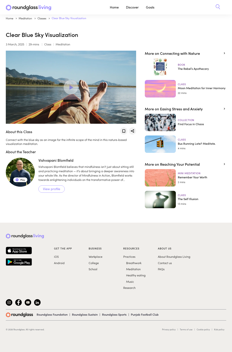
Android (59, 263)
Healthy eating (136, 275)
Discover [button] (132, 7)
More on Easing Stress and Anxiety (174, 108)
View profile (51, 189)
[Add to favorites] (123, 131)
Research (129, 288)
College (94, 263)
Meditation (133, 269)
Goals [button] (150, 7)
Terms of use (186, 329)
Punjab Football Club (145, 314)
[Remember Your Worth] (185, 177)
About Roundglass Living (174, 256)
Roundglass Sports (114, 314)
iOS (56, 256)
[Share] (132, 131)
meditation (26, 18)
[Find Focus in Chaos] (185, 122)
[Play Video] (71, 87)
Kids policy (219, 329)
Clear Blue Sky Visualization (69, 18)
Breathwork (133, 263)
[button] (218, 7)
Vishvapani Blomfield (55, 160)
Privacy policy (169, 329)
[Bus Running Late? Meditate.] (185, 144)
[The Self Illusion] (185, 199)
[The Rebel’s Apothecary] (185, 67)
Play (20, 179)
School (93, 269)
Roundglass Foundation (52, 314)
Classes (42, 18)
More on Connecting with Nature (172, 53)
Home (114, 7)
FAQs (161, 269)
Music (130, 281)
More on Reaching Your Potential (172, 164)
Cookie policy (203, 329)
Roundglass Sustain (85, 314)
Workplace (95, 256)
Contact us (165, 263)
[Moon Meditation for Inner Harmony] (185, 88)
